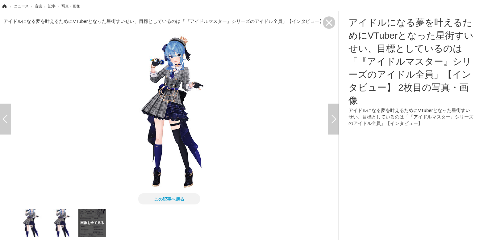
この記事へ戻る (169, 199)
